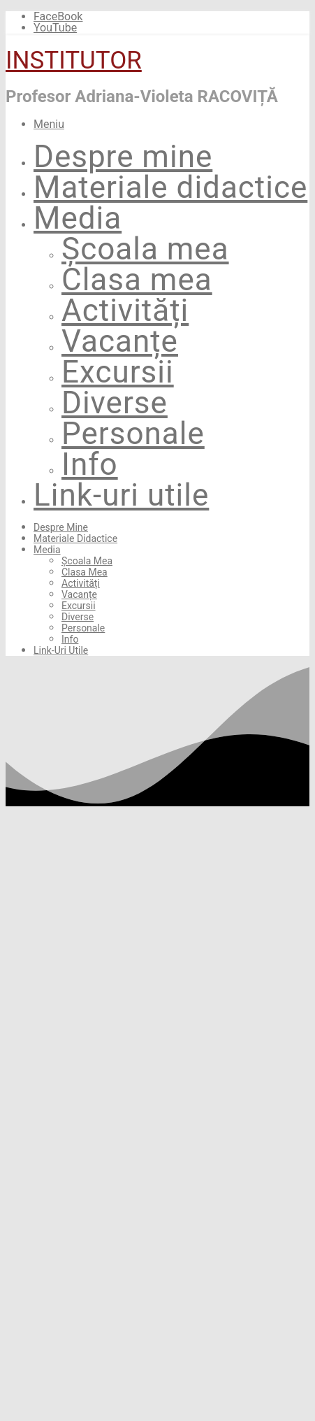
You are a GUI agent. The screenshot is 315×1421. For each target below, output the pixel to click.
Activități (125, 310)
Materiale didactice (170, 187)
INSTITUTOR (74, 60)
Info (89, 464)
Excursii (117, 372)
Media (78, 218)
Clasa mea (136, 280)
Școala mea (145, 249)
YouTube (55, 27)
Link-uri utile (121, 495)
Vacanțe (119, 341)
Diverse (114, 403)
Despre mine (123, 156)
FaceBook (58, 16)
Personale (133, 433)
